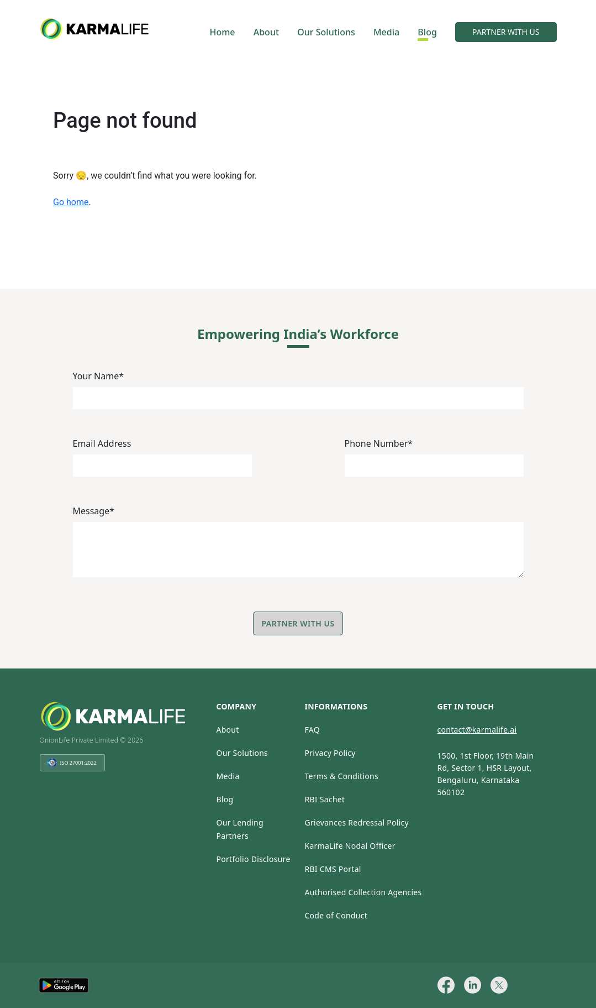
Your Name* (98, 376)
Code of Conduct (335, 915)
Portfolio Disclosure (253, 859)
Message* (94, 511)
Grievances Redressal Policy (356, 822)
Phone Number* (379, 443)
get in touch (465, 706)
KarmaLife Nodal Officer (349, 845)
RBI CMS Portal (332, 869)
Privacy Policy (329, 753)
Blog (427, 32)
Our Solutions (326, 32)
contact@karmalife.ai (476, 729)
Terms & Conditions (341, 776)
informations (335, 706)
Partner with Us (297, 623)
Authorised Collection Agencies (362, 892)
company (236, 706)
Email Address (102, 443)
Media (386, 32)
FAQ (311, 729)
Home (222, 32)
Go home (70, 202)
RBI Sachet (324, 799)
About (266, 32)
